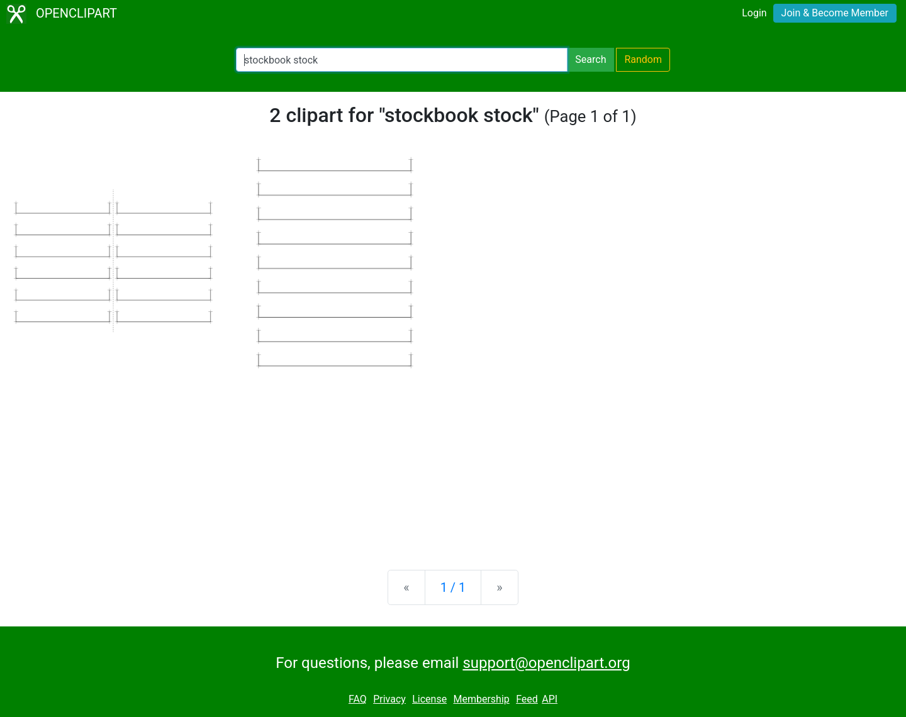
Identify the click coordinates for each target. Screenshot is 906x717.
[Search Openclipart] (402, 60)
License (429, 699)
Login (754, 13)
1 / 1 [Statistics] (453, 587)
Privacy (389, 699)
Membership (481, 699)
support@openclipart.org (546, 663)
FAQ (358, 699)
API (549, 699)
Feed (527, 699)
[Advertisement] (453, 462)
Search (590, 59)
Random (643, 59)
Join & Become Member (834, 13)
